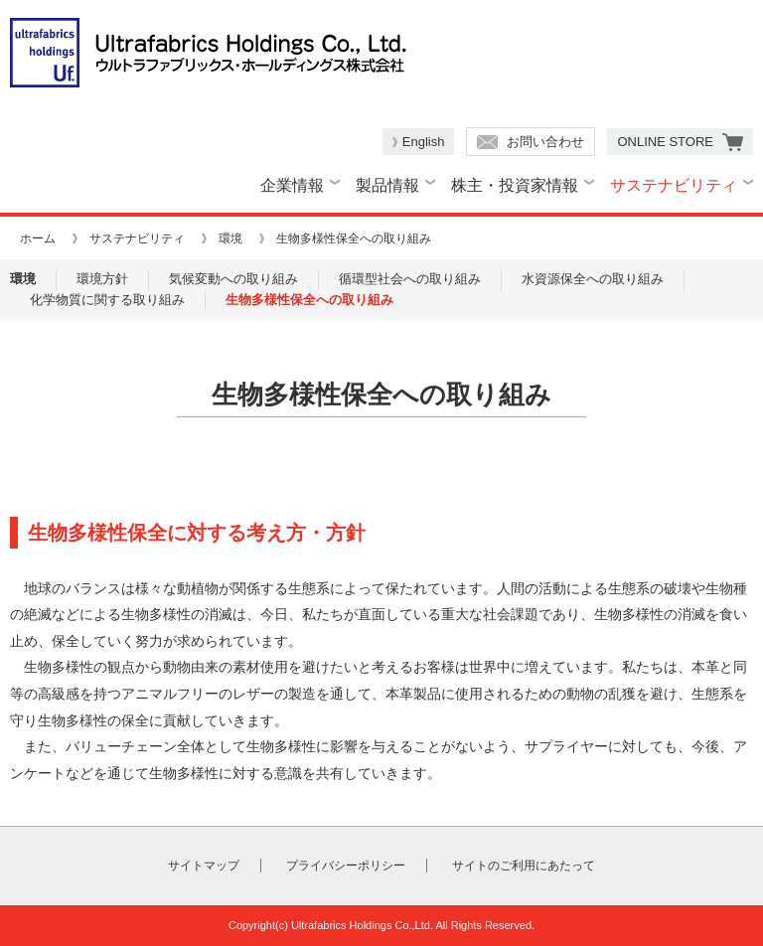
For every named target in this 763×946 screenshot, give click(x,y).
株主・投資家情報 (514, 185)
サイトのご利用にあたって (523, 865)
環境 (230, 238)
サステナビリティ (673, 185)
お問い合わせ (545, 141)
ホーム (38, 238)
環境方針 (102, 278)
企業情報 (292, 185)
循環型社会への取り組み (410, 278)
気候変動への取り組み (233, 278)
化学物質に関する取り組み (107, 299)
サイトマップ (203, 865)
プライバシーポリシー (345, 865)
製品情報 (387, 185)
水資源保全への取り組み (593, 278)
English (423, 141)
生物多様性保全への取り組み (309, 299)
